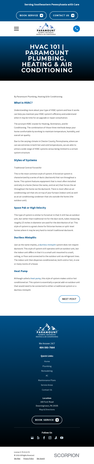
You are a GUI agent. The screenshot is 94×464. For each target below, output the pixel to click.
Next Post (69, 299)
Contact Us (63, 15)
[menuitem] (17, 458)
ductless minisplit (47, 244)
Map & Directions (47, 409)
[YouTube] (61, 437)
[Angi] (55, 437)
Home (47, 361)
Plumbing (47, 366)
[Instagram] (49, 437)
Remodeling (47, 370)
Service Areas (47, 385)
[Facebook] (44, 437)
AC (47, 375)
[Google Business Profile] (32, 437)
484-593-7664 (47, 347)
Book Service (31, 15)
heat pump (36, 278)
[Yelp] (38, 437)
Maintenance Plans (47, 380)
